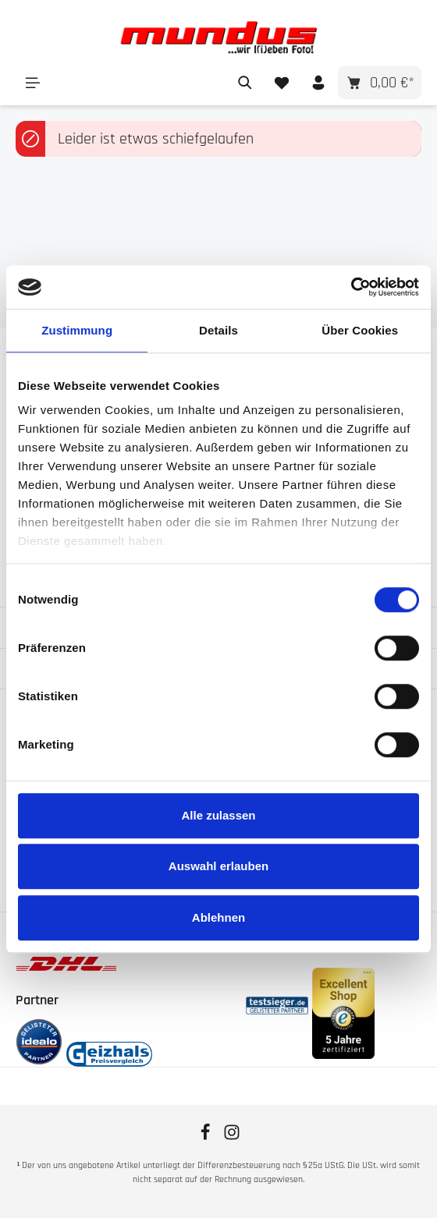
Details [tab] (218, 330)
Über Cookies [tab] (360, 330)
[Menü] (32, 82)
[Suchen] (244, 82)
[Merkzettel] (281, 82)
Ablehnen (218, 917)
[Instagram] (231, 1138)
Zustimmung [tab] (76, 330)
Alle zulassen (218, 815)
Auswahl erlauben (218, 866)
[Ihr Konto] (318, 82)
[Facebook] (207, 1138)
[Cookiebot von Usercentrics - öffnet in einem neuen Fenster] (350, 287)
